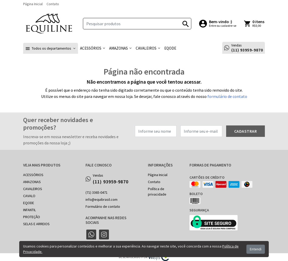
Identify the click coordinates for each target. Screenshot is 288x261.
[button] (50, 48)
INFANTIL (29, 210)
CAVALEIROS (32, 188)
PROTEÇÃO (31, 217)
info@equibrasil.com (101, 199)
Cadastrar (245, 131)
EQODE (28, 202)
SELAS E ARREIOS (36, 224)
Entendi (255, 249)
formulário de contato (227, 96)
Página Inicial (33, 4)
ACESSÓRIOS (33, 174)
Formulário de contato (103, 206)
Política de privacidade (157, 191)
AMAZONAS (32, 181)
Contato (53, 4)
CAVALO (29, 195)
